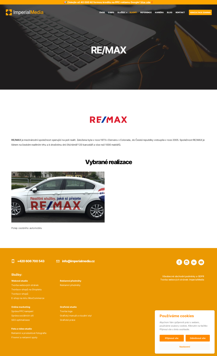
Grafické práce (67, 320)
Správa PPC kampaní (22, 311)
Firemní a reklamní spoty (24, 337)
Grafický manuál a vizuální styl (76, 315)
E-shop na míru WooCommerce (27, 298)
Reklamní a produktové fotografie (28, 333)
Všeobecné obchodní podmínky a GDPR (183, 276)
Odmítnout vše (197, 338)
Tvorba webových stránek (25, 285)
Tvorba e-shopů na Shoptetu (26, 289)
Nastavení (184, 346)
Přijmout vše (171, 338)
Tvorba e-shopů (19, 293)
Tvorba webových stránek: (174, 279)
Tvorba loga (66, 311)
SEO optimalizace (20, 320)
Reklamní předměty (70, 285)
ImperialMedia (196, 279)
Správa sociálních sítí (22, 315)
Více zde (145, 2)
